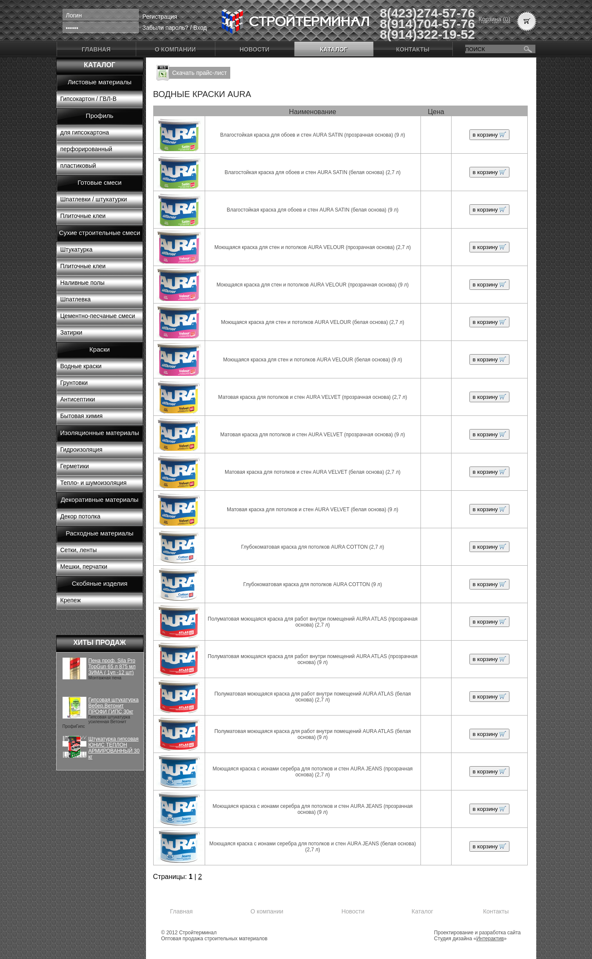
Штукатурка (76, 249)
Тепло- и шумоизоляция (93, 482)
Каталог (334, 49)
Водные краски (81, 366)
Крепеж (70, 600)
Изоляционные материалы (99, 432)
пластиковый (78, 165)
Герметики (74, 466)
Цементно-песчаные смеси (97, 315)
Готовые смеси (99, 182)
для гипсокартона (84, 132)
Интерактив (490, 939)
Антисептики (77, 399)
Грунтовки (74, 382)
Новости (254, 49)
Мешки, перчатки (84, 566)
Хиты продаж (99, 642)
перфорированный (86, 149)
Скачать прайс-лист (199, 72)
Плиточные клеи (83, 215)
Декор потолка (80, 516)
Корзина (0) (494, 19)
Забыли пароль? (166, 27)
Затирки (71, 332)
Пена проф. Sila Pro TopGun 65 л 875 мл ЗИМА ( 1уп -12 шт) (112, 667)
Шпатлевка (75, 299)
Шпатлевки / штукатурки (93, 199)
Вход (200, 27)
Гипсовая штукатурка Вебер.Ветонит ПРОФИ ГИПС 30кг (114, 706)
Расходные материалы (100, 533)
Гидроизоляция (81, 449)
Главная (96, 49)
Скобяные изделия (100, 583)
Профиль (100, 115)
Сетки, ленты (78, 550)
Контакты (412, 49)
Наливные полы (82, 282)
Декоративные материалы (100, 499)
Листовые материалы (100, 82)
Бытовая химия (81, 415)
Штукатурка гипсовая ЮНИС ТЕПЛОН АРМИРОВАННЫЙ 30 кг (114, 748)
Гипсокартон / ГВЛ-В (88, 98)
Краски (99, 349)
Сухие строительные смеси (99, 232)
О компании (175, 49)
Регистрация (160, 16)
